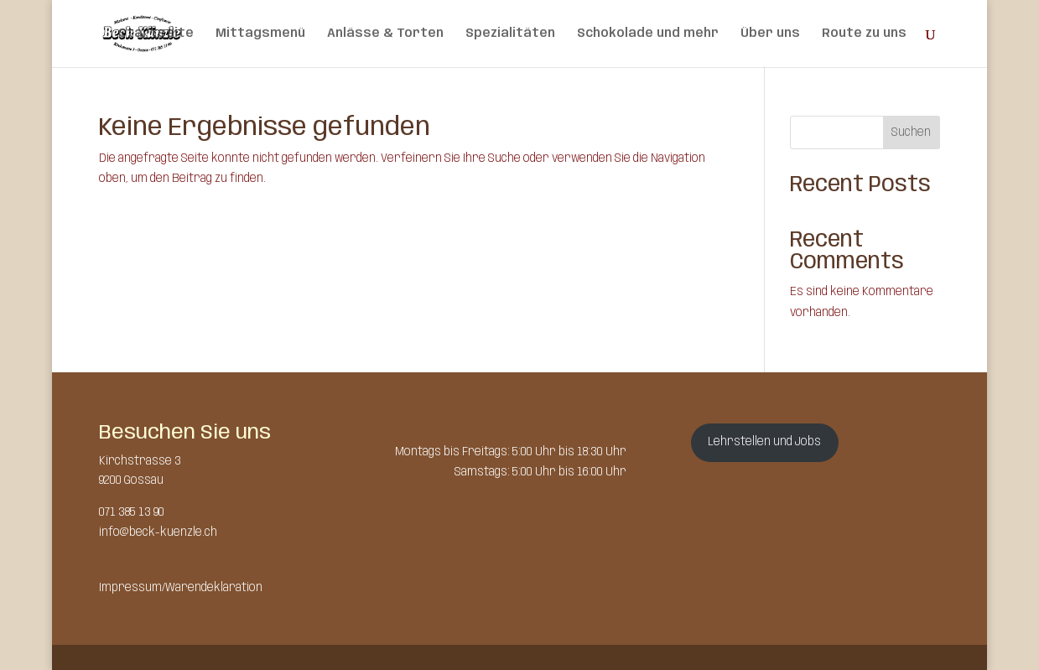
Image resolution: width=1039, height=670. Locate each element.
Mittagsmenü (260, 33)
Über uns (770, 33)
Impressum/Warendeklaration (180, 588)
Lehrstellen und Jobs (764, 442)
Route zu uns (864, 33)
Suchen (911, 132)
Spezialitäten (510, 33)
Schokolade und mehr (648, 33)
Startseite (156, 33)
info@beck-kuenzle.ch (158, 532)
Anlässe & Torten (385, 33)
